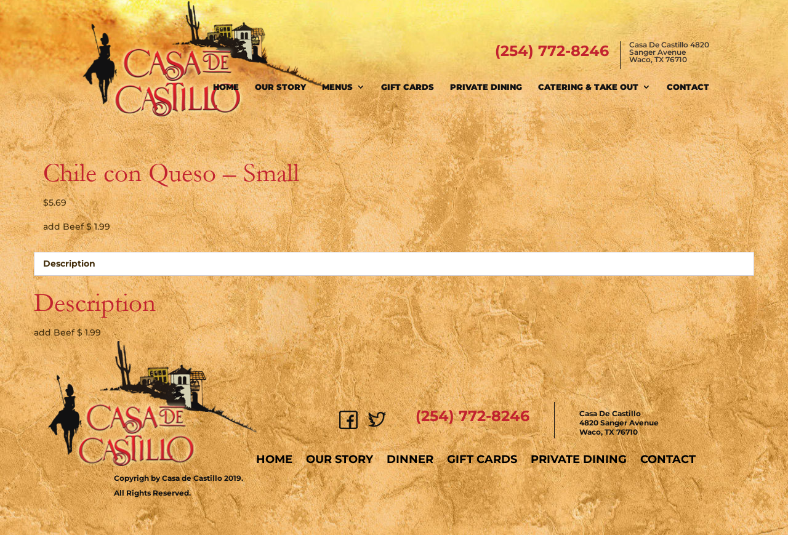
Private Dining (486, 87)
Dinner (410, 459)
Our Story (280, 87)
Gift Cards (407, 87)
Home (226, 87)
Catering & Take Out (588, 87)
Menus (337, 87)
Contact (688, 87)
